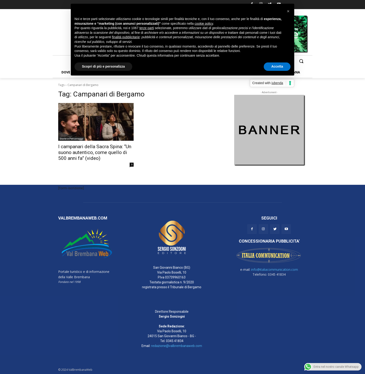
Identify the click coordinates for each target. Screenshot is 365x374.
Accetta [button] (277, 66)
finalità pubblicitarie (126, 37)
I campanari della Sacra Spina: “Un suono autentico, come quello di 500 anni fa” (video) (94, 152)
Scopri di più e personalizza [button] (103, 66)
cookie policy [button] (204, 23)
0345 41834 (174, 341)
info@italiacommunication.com (274, 269)
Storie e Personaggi (71, 138)
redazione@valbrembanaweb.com (176, 346)
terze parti (146, 28)
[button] (301, 61)
